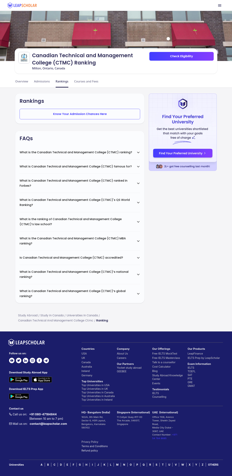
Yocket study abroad (129, 367)
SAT (190, 374)
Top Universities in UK (95, 388)
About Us (122, 353)
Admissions (42, 81)
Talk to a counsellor (163, 362)
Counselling (159, 396)
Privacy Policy (90, 441)
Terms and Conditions (95, 446)
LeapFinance (195, 353)
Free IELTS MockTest (164, 353)
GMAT (191, 385)
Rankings (62, 81)
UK (83, 357)
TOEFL (192, 371)
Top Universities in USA (96, 385)
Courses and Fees (86, 81)
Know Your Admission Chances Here (80, 114)
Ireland (86, 370)
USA (84, 353)
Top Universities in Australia (98, 396)
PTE (190, 378)
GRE (190, 382)
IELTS (155, 393)
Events (156, 383)
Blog (155, 370)
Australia (87, 366)
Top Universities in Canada (97, 392)
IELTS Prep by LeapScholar (204, 357)
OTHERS (213, 464)
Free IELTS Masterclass (166, 357)
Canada (86, 362)
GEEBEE (122, 371)
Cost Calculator (161, 366)
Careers (121, 357)
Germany (87, 375)
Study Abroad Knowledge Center (167, 377)
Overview (21, 81)
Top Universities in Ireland (97, 399)
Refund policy (90, 450)
